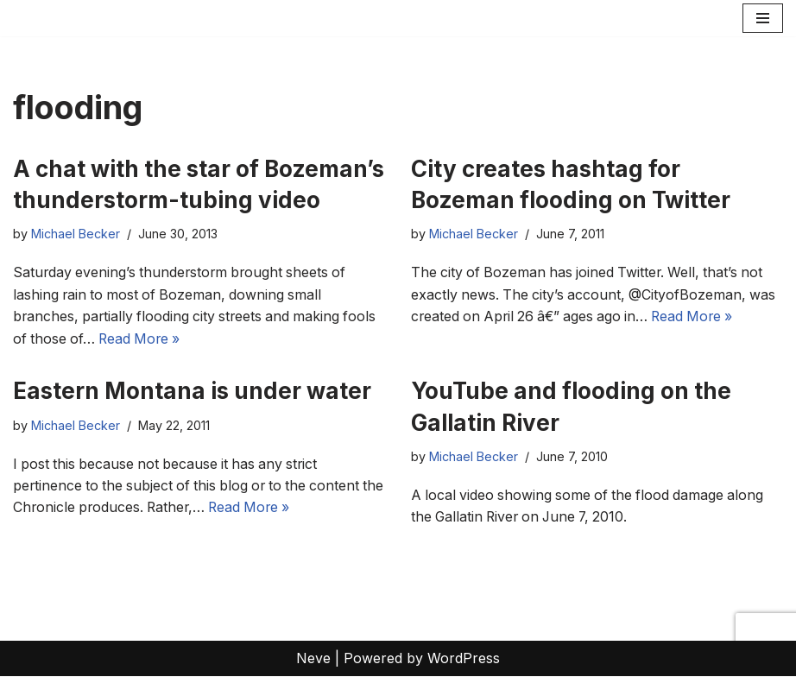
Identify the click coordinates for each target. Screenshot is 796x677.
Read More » (143, 338)
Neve (313, 659)
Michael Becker (75, 234)
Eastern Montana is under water (192, 391)
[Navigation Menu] (762, 18)
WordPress (463, 659)
